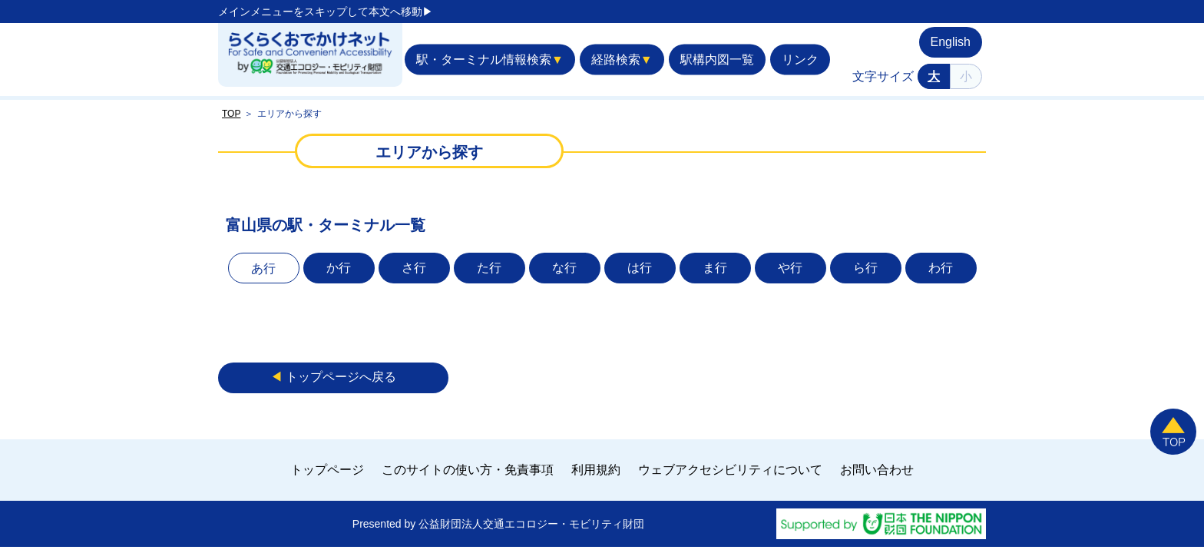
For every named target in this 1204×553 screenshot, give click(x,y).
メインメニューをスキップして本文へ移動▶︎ (325, 11)
